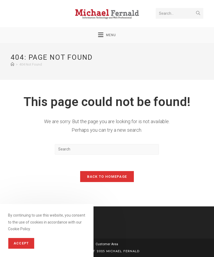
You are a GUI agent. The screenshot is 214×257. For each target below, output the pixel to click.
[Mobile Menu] (107, 35)
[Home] (12, 64)
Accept (21, 243)
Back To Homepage (107, 177)
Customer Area (107, 244)
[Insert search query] (107, 149)
